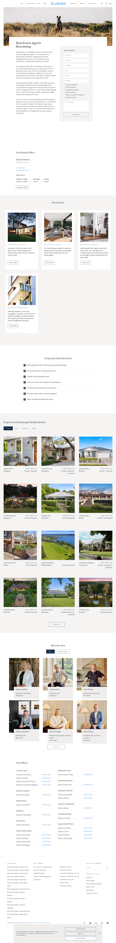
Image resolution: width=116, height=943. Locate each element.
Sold (16, 433)
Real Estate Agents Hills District (17, 886)
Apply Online (90, 902)
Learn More (49, 262)
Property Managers (62, 656)
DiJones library (64, 895)
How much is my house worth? (43, 879)
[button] (22, 3)
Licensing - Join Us (91, 906)
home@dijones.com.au (22, 170)
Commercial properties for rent (69, 889)
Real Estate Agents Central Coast (17, 879)
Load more (56, 629)
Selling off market (39, 886)
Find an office (90, 899)
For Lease (24, 433)
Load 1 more (56, 759)
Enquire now (76, 114)
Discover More (22, 187)
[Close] (100, 933)
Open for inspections (40, 882)
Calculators (37, 892)
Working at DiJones (66, 898)
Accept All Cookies (80, 938)
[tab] (58, 366)
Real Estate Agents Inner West (16, 892)
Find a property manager (93, 896)
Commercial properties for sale (69, 886)
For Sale (8, 433)
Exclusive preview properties (42, 889)
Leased (34, 433)
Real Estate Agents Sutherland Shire (18, 923)
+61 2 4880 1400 (20, 168)
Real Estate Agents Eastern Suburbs (18, 882)
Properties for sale (65, 879)
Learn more (13, 262)
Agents (50, 656)
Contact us (89, 890)
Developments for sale (67, 892)
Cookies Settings (80, 929)
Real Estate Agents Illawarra (16, 889)
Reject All (80, 934)
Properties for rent (65, 882)
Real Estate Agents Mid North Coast (18, 901)
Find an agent (90, 893)
